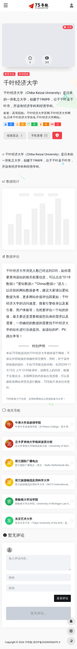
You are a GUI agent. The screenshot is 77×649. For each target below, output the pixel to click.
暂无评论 (16, 535)
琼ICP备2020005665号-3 (46, 642)
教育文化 (9, 74)
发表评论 (62, 598)
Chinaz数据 (45, 284)
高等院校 (24, 74)
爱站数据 (24, 284)
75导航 (29, 642)
